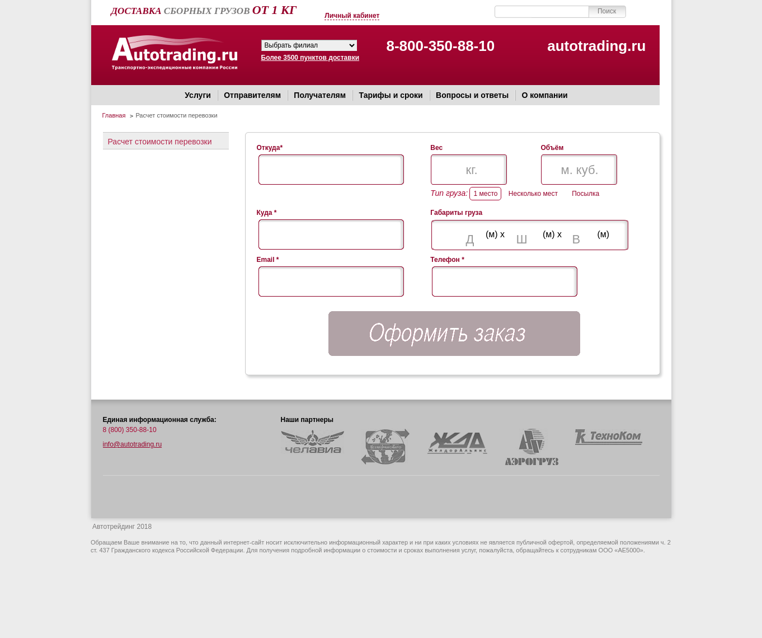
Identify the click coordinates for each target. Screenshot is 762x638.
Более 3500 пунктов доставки (309, 58)
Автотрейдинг (174, 54)
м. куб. (580, 170)
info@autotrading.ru (132, 444)
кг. (472, 170)
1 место (485, 194)
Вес (436, 148)
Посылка (585, 194)
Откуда (270, 148)
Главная (114, 115)
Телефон (447, 260)
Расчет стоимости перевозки (160, 141)
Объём (551, 148)
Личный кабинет (351, 16)
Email (268, 260)
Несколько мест (533, 194)
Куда (267, 213)
